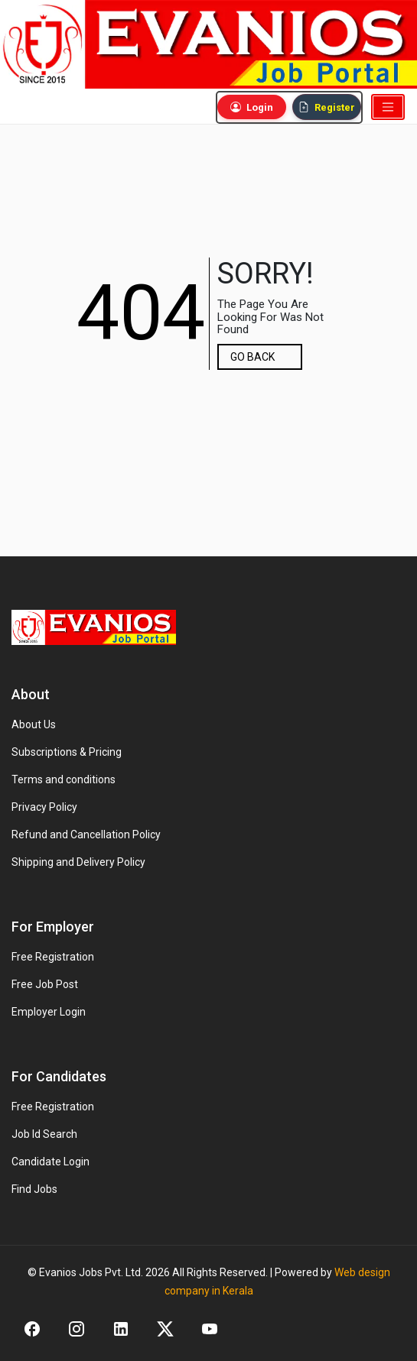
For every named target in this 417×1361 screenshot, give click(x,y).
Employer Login (48, 1012)
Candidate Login (50, 1161)
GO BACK (252, 357)
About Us (33, 724)
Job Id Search (44, 1134)
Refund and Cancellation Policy (86, 834)
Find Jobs (34, 1189)
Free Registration (52, 957)
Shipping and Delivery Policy (78, 862)
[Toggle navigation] (388, 107)
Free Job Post (44, 984)
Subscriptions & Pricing (66, 752)
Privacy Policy (44, 807)
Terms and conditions (63, 779)
